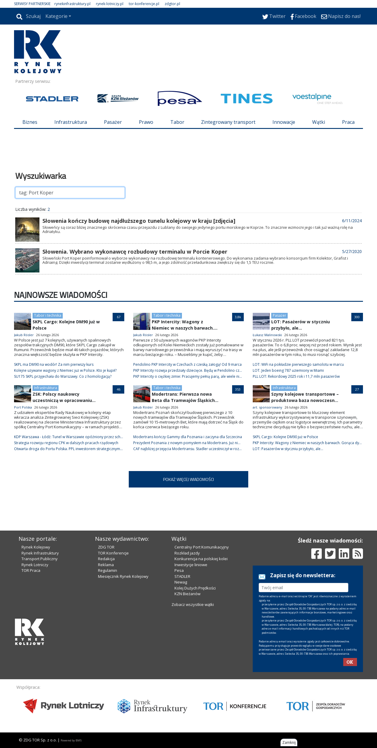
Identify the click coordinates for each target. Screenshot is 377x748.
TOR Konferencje (113, 553)
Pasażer (113, 122)
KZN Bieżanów (187, 593)
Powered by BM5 (71, 740)
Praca (348, 122)
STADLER (182, 576)
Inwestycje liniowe (190, 564)
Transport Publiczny (40, 558)
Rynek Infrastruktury (40, 553)
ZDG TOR (106, 547)
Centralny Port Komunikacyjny (201, 547)
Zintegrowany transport (228, 122)
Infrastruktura (70, 122)
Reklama (106, 564)
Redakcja (106, 558)
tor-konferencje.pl (144, 3)
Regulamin (107, 570)
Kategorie (56, 16)
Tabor (177, 122)
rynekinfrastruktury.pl (72, 3)
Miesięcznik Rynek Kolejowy (123, 576)
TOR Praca (31, 570)
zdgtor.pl (172, 3)
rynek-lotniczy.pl (109, 3)
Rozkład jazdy (187, 553)
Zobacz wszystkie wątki (192, 604)
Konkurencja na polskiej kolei (201, 558)
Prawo (146, 122)
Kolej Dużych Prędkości (195, 588)
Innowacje (283, 122)
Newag (180, 582)
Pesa (179, 570)
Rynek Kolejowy (36, 547)
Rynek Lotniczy (35, 564)
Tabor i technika (47, 315)
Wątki (318, 122)
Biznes (29, 122)
